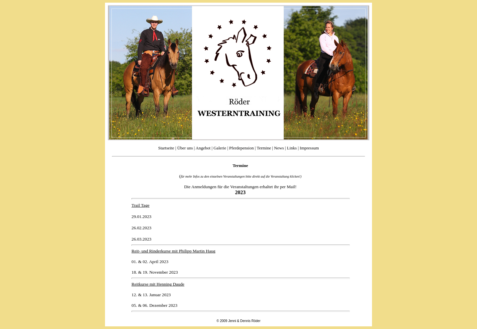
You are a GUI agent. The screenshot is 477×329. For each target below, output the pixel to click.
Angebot (203, 147)
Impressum (309, 147)
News (278, 147)
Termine (264, 147)
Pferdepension (241, 147)
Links (292, 147)
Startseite (166, 147)
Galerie (219, 147)
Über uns (185, 147)
